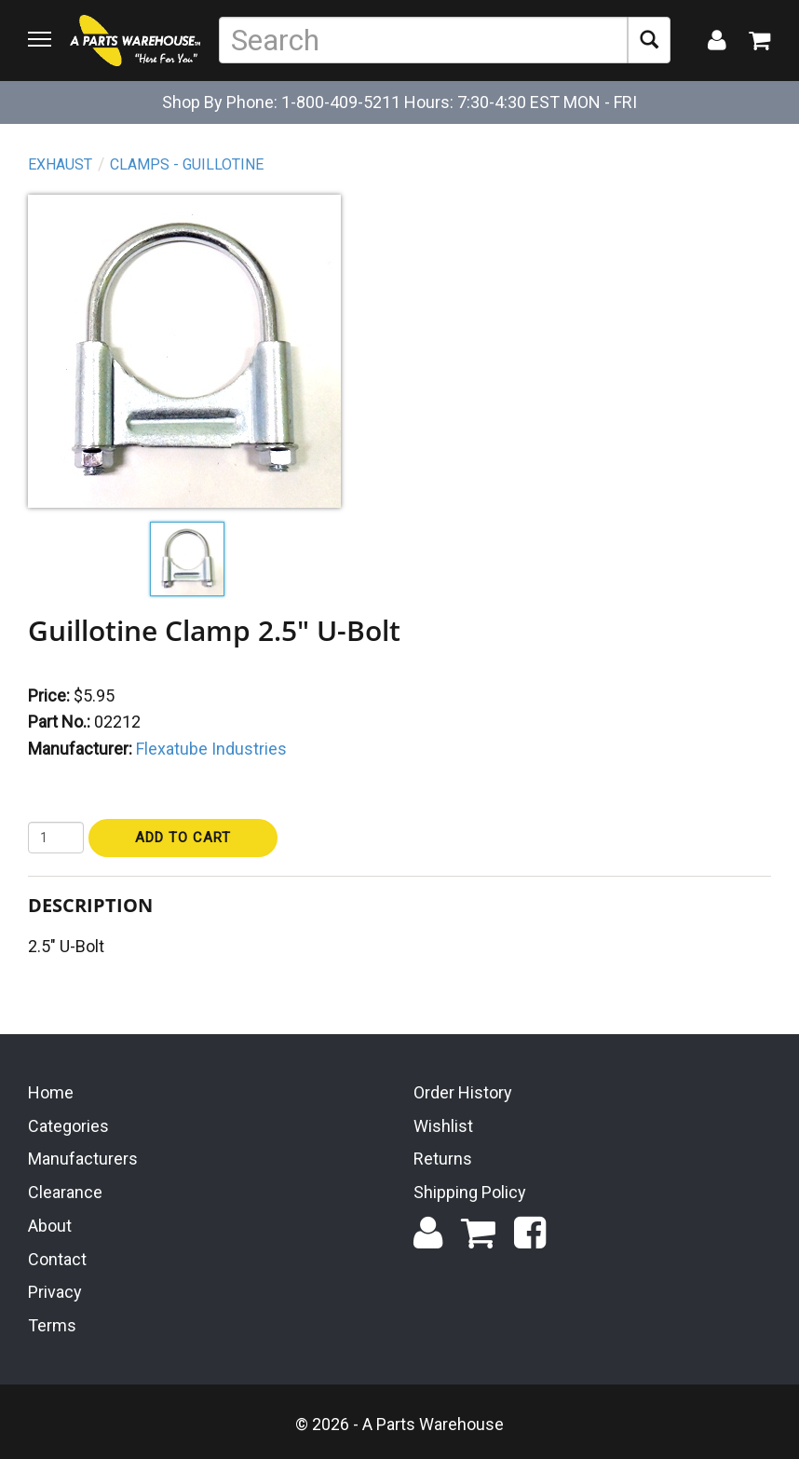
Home (51, 1092)
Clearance (65, 1192)
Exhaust (60, 164)
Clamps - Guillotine (187, 164)
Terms (52, 1325)
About (50, 1225)
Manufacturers (83, 1158)
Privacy (55, 1292)
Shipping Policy (469, 1192)
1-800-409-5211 (340, 102)
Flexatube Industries (211, 748)
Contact (57, 1259)
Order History (462, 1092)
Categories (68, 1126)
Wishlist (443, 1126)
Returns (442, 1158)
